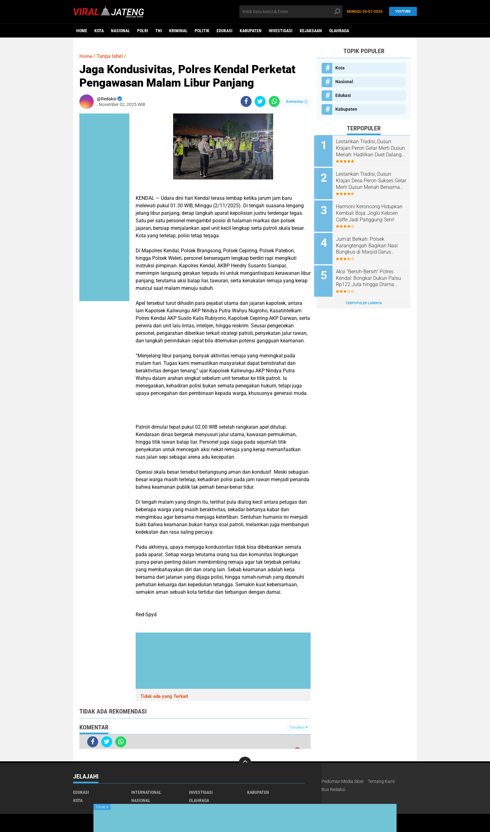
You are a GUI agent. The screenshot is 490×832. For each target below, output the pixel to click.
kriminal (178, 30)
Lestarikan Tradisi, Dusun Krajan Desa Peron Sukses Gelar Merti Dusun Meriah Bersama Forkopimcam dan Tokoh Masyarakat (369, 179)
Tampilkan (298, 727)
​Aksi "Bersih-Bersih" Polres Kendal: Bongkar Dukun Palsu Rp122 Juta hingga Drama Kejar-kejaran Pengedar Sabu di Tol (371, 274)
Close (102, 807)
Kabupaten (251, 30)
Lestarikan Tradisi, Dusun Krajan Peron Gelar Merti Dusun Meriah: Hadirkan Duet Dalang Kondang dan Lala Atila (371, 148)
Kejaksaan (311, 30)
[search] (290, 11)
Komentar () (297, 101)
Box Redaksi (333, 789)
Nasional (120, 30)
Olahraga (339, 30)
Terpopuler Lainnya (364, 298)
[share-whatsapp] (274, 101)
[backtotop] (245, 763)
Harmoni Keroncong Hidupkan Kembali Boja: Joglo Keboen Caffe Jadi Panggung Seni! (372, 211)
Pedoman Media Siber (343, 781)
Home (81, 30)
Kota (99, 30)
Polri (142, 30)
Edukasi (224, 30)
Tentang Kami (381, 781)
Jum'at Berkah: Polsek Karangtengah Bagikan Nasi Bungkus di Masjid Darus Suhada (370, 243)
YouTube (401, 11)
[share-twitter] (260, 101)
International (146, 792)
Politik (202, 30)
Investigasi (280, 30)
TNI (158, 30)
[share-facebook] (246, 101)
